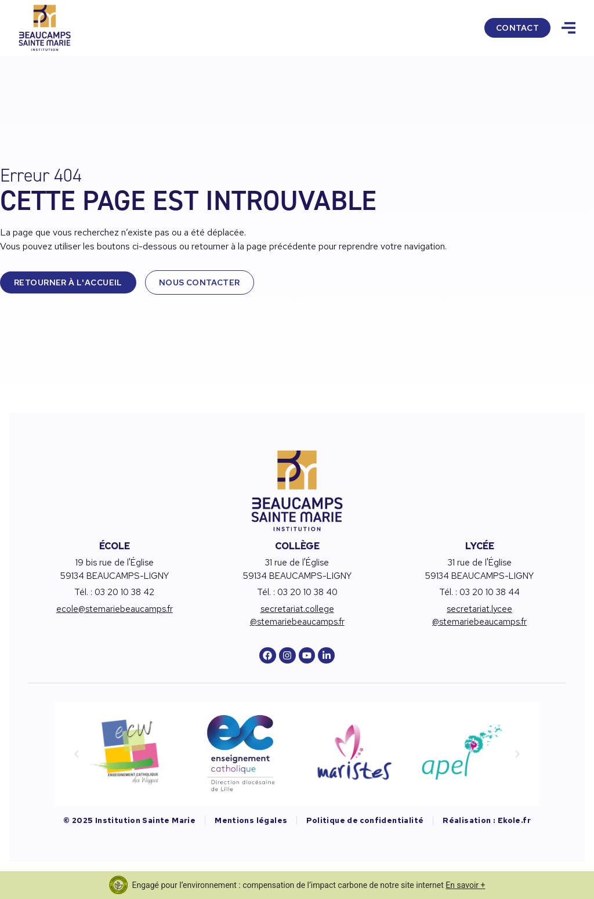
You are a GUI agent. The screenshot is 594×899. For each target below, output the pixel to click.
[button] (76, 754)
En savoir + (465, 885)
